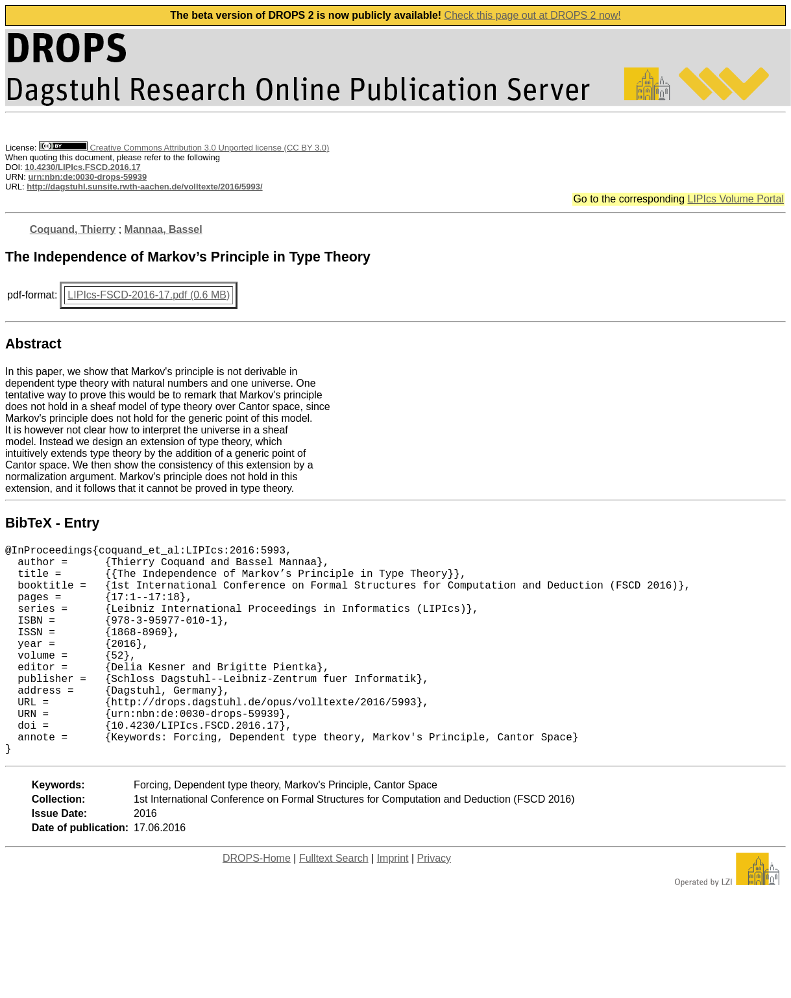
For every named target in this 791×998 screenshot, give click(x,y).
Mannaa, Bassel (163, 229)
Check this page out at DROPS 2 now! (532, 15)
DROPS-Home (257, 904)
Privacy (434, 904)
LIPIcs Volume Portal (735, 198)
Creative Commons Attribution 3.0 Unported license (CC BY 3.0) (184, 147)
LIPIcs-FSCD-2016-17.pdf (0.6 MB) (148, 294)
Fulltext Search (334, 904)
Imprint (393, 904)
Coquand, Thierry (73, 229)
